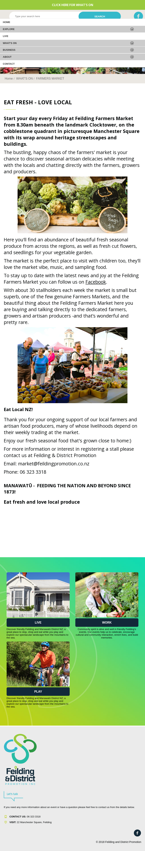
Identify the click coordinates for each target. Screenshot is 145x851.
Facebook (96, 282)
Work (107, 622)
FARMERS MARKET (50, 78)
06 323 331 (24, 816)
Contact (9, 63)
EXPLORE (9, 29)
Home (6, 22)
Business (9, 49)
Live (38, 622)
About (7, 56)
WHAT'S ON (10, 43)
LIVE (5, 36)
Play (38, 691)
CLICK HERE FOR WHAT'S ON (72, 5)
